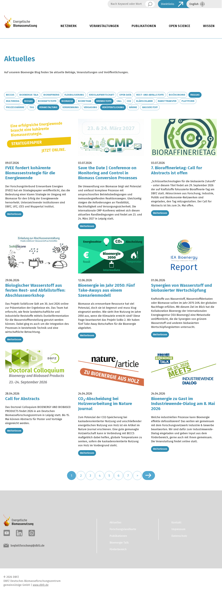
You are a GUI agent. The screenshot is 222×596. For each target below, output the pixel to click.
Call (119, 101)
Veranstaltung (48, 107)
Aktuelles (115, 522)
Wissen (209, 26)
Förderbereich (118, 549)
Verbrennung (70, 107)
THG (31, 107)
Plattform (188, 101)
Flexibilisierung (74, 94)
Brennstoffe (104, 101)
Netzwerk (68, 26)
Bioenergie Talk (28, 94)
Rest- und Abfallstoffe (150, 94)
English (194, 4)
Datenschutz (179, 536)
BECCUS (10, 94)
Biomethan (84, 101)
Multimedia (12, 101)
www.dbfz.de (41, 585)
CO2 (129, 101)
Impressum (178, 529)
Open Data (125, 94)
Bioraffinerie (51, 94)
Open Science (179, 26)
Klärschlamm (144, 101)
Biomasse (67, 101)
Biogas (28, 101)
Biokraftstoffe (47, 101)
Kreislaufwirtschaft (101, 94)
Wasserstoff (150, 107)
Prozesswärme (15, 107)
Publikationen (144, 26)
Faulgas (195, 94)
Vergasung (90, 107)
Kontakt (176, 522)
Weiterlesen (14, 214)
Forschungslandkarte (123, 529)
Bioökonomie (177, 94)
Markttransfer (167, 101)
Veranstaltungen (104, 26)
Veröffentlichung (113, 107)
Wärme (133, 107)
